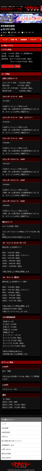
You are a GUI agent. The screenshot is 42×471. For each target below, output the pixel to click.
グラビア (33, 40)
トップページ (4, 12)
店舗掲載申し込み (7, 445)
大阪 (11, 12)
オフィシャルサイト (8, 35)
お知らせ (4, 436)
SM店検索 (4, 428)
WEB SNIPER (6, 458)
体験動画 (23, 40)
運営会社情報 (6, 454)
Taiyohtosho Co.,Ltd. (19, 470)
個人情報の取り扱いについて (11, 441)
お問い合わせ (6, 449)
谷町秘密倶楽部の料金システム (32, 12)
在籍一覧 (14, 40)
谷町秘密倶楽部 (17, 12)
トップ (5, 40)
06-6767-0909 (8, 29)
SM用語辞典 (5, 432)
